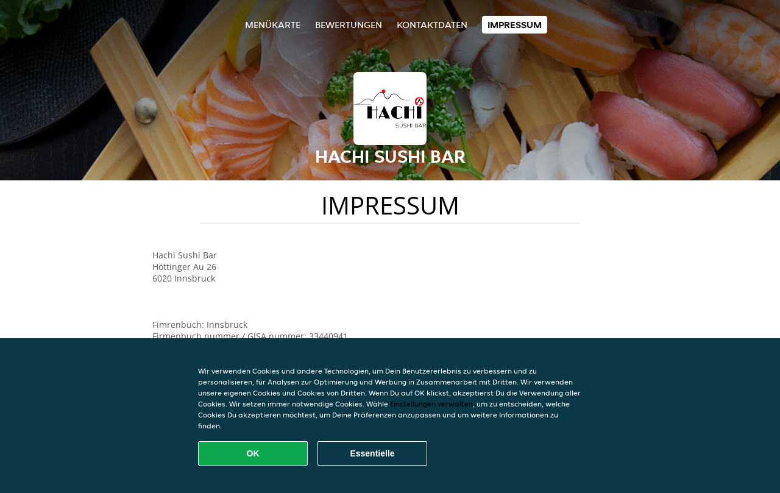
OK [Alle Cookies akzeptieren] (253, 453)
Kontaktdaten (432, 24)
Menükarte (272, 24)
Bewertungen (348, 24)
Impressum (515, 24)
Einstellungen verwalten (431, 403)
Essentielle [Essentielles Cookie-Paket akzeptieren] (372, 453)
